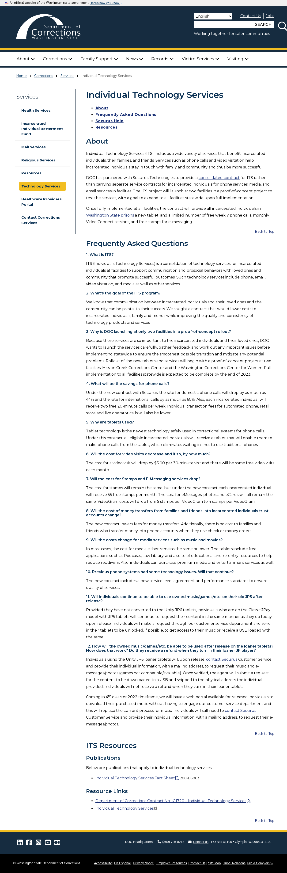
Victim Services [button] (200, 58)
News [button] (134, 58)
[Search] (223, 24)
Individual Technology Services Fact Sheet (135, 778)
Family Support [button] (99, 58)
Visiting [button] (238, 58)
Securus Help (109, 121)
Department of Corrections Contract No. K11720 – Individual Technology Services (170, 801)
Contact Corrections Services (40, 220)
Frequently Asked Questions (125, 114)
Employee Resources (171, 863)
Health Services (36, 110)
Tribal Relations (234, 863)
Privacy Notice (143, 863)
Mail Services (33, 147)
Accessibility (103, 863)
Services (67, 76)
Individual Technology (126, 808)
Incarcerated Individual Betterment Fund (42, 128)
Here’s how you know (105, 3)
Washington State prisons (110, 215)
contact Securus (221, 659)
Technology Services (40, 186)
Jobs (270, 16)
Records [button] (162, 58)
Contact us (198, 842)
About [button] (26, 58)
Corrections (43, 76)
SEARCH (263, 24)
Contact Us (250, 16)
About (101, 108)
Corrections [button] (57, 58)
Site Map (214, 863)
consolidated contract (219, 177)
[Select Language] (213, 16)
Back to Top (264, 231)
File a (260, 863)
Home (21, 76)
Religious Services (38, 160)
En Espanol (122, 863)
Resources (31, 173)
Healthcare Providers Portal (41, 202)
